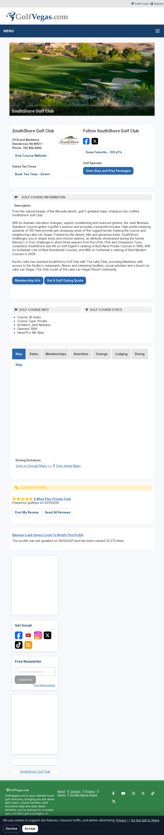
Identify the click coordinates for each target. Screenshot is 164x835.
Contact (75, 791)
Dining (140, 354)
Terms (61, 795)
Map (19, 354)
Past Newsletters (44, 685)
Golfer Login (142, 3)
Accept (30, 828)
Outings (102, 354)
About (61, 791)
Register (158, 3)
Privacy (90, 791)
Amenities (81, 354)
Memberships (56, 354)
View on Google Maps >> (34, 466)
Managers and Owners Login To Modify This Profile (47, 535)
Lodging (121, 354)
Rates (34, 354)
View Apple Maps (68, 466)
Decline (11, 828)
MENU (8, 31)
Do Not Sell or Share (83, 795)
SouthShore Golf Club (35, 771)
